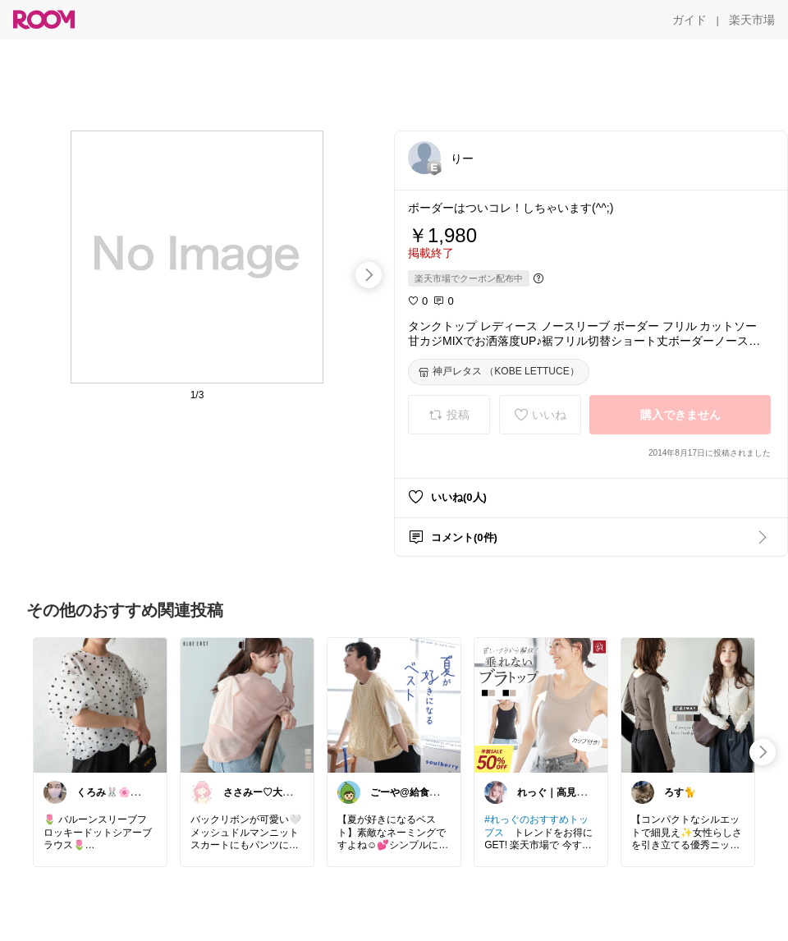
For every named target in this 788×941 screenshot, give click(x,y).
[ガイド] (689, 19)
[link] (100, 704)
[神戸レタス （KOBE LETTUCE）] (498, 372)
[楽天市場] (752, 19)
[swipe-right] (368, 275)
